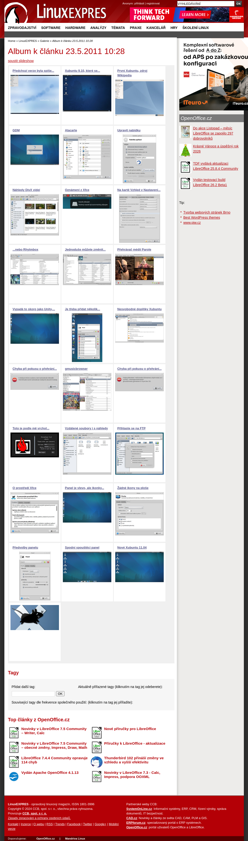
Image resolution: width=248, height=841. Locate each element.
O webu (38, 824)
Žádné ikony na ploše (133, 488)
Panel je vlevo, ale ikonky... (84, 488)
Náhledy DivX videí (26, 190)
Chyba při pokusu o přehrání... (35, 369)
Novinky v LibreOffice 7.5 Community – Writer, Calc (54, 731)
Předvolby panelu (25, 547)
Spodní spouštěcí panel (82, 547)
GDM (16, 130)
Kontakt (13, 824)
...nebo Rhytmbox (25, 249)
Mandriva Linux (75, 838)
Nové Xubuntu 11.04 (132, 547)
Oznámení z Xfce (77, 190)
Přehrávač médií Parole (134, 249)
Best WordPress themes (201, 217)
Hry (174, 28)
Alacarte (71, 130)
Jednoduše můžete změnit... (85, 249)
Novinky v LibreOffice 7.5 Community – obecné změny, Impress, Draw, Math (54, 745)
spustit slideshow (21, 61)
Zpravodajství (22, 28)
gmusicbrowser (76, 369)
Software (50, 28)
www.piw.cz (192, 223)
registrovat (153, 3)
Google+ (100, 824)
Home (12, 40)
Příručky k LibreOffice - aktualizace (134, 743)
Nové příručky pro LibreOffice (130, 729)
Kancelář (156, 28)
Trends (60, 824)
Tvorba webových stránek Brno (206, 212)
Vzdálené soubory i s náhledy (86, 428)
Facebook (74, 824)
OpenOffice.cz (196, 118)
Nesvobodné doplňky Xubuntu (139, 309)
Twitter (87, 824)
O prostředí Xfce (25, 488)
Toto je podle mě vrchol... (31, 428)
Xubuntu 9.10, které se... (82, 70)
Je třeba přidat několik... (82, 309)
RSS (50, 824)
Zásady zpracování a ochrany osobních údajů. (39, 818)
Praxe (136, 28)
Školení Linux (195, 28)
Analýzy (98, 28)
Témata (118, 28)
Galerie (44, 40)
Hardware (75, 28)
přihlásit (139, 3)
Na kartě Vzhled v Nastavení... (139, 190)
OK (60, 694)
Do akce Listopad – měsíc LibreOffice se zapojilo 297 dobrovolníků (213, 133)
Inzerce (26, 824)
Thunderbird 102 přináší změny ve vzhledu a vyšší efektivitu (134, 760)
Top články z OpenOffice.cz (39, 719)
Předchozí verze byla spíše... (33, 70)
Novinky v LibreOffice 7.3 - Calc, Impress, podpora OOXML (132, 774)
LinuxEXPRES (28, 40)
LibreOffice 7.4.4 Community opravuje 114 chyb (54, 760)
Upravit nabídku (129, 130)
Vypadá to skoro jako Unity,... (34, 309)
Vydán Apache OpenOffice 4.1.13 (50, 772)
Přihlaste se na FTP (131, 428)
